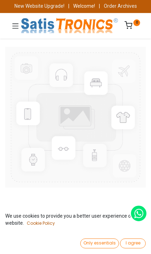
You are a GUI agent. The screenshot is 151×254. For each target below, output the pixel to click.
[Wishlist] (102, 241)
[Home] (23, 242)
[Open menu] (75, 244)
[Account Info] (128, 242)
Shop (24, 214)
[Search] (49, 242)
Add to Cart (99, 225)
